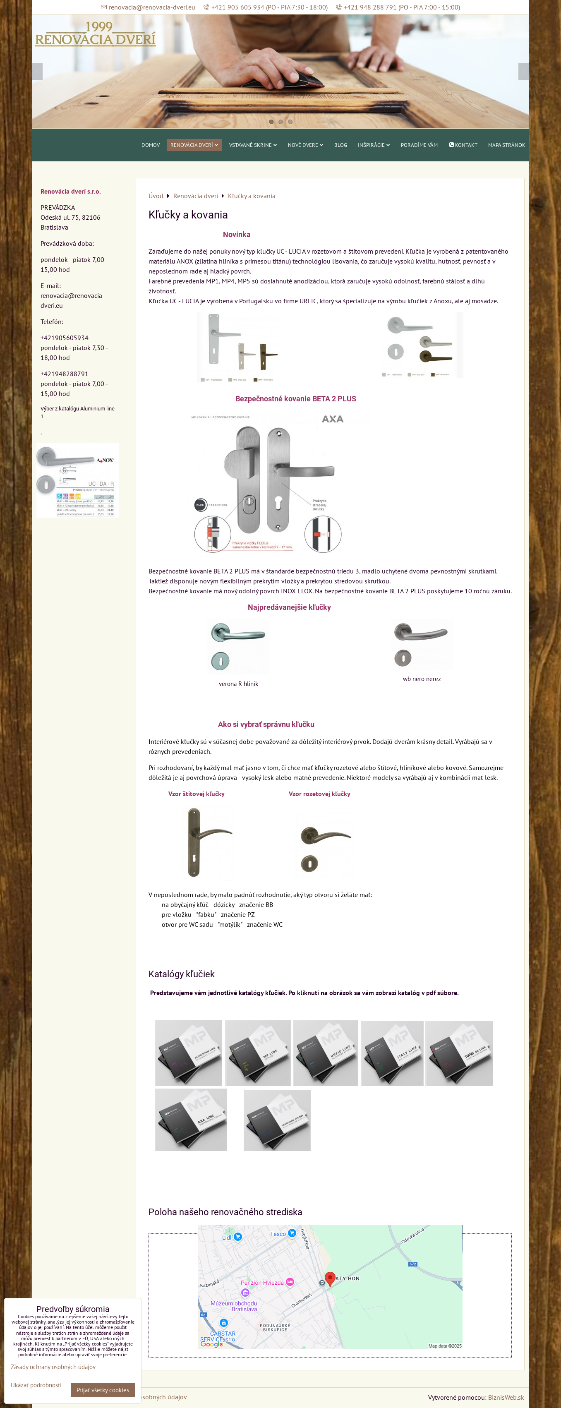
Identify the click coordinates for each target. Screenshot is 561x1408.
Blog (340, 145)
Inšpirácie (374, 145)
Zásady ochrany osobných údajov (53, 1367)
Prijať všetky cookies (103, 1390)
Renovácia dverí (194, 145)
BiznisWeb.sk (506, 1397)
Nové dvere (306, 145)
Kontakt (462, 145)
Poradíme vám (419, 145)
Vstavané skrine (253, 145)
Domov (150, 145)
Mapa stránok (506, 145)
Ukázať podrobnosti (36, 1385)
